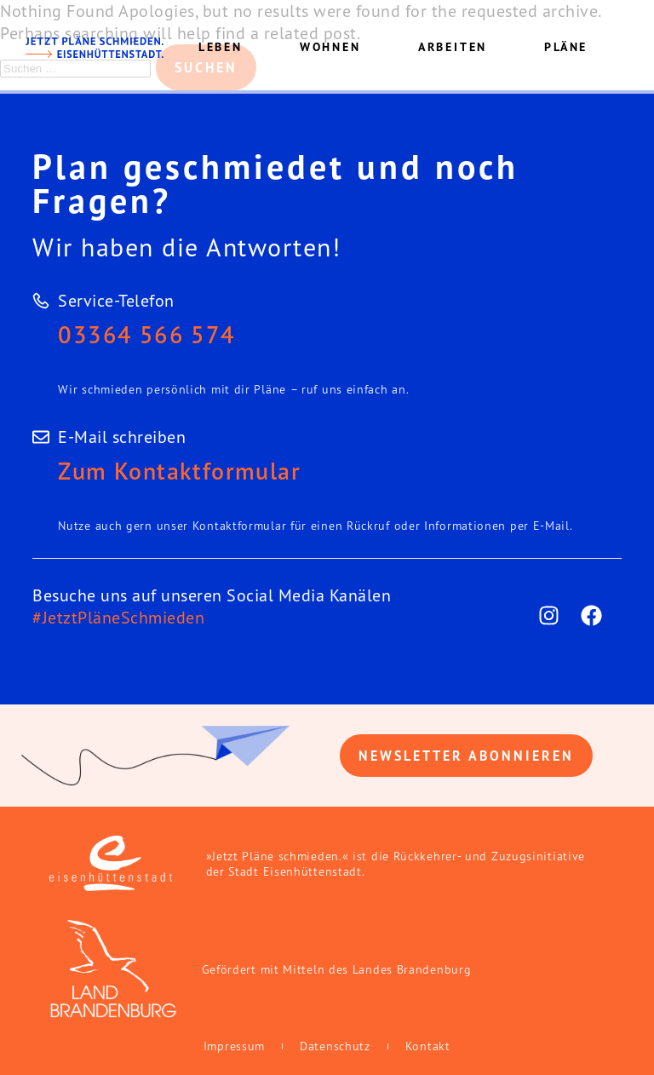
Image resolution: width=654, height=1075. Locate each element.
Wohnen (330, 47)
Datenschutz (335, 1046)
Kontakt (427, 1046)
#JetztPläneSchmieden (118, 617)
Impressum (234, 1046)
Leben (220, 47)
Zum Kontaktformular (179, 470)
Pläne (566, 47)
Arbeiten (452, 47)
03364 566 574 (146, 334)
